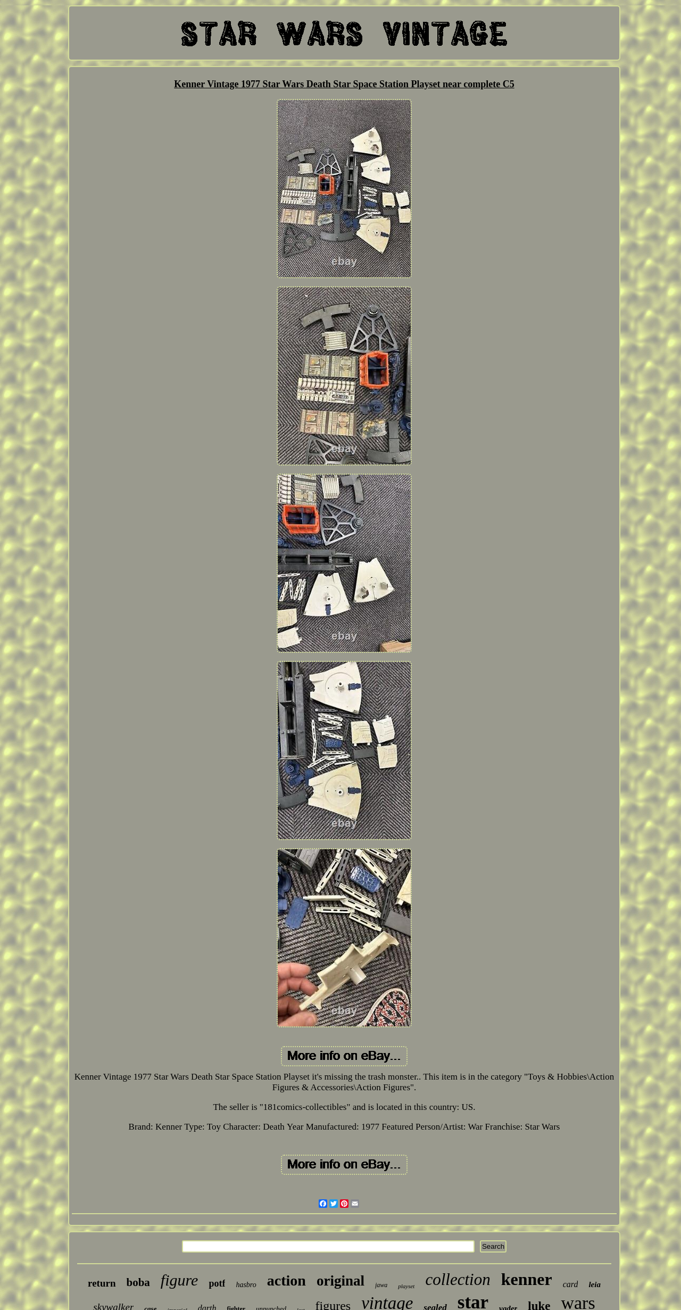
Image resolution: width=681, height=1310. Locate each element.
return (101, 1283)
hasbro (246, 1285)
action (286, 1280)
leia (594, 1284)
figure (179, 1280)
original (340, 1281)
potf (217, 1283)
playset (406, 1286)
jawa (381, 1285)
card (570, 1284)
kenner (526, 1279)
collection (457, 1279)
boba (138, 1282)
